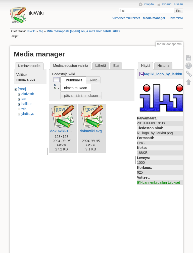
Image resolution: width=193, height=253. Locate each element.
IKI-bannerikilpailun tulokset (158, 182)
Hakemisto (175, 18)
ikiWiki (31, 31)
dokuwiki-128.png (65, 131)
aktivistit (27, 94)
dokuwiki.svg (91, 131)
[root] (22, 89)
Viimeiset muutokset (126, 18)
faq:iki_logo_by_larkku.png (166, 74)
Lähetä (100, 66)
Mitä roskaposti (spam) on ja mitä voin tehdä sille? (83, 31)
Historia (163, 66)
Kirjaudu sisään (172, 4)
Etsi (178, 11)
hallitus (26, 104)
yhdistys (27, 114)
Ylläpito (149, 4)
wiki (24, 109)
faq (41, 31)
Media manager (154, 18)
